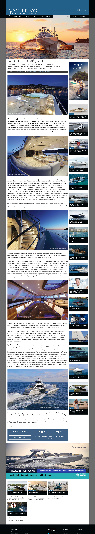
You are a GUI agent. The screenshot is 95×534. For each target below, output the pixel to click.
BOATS (28, 16)
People (34, 16)
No (56, 431)
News (15, 16)
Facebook (65, 510)
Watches (13, 521)
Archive (26, 512)
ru (75, 10)
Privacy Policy (46, 525)
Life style (41, 16)
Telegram (65, 514)
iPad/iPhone (66, 516)
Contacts (78, 514)
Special (13, 518)
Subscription (27, 510)
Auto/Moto (13, 519)
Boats (12, 514)
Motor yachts (14, 510)
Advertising (78, 512)
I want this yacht (20, 437)
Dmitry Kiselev (32, 71)
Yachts (21, 16)
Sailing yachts (14, 512)
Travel (12, 516)
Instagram (65, 512)
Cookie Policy (60, 525)
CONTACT (74, 16)
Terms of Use (53, 525)
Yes (39, 431)
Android (65, 518)
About (77, 510)
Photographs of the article (12, 426)
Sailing (48, 16)
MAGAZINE (83, 16)
